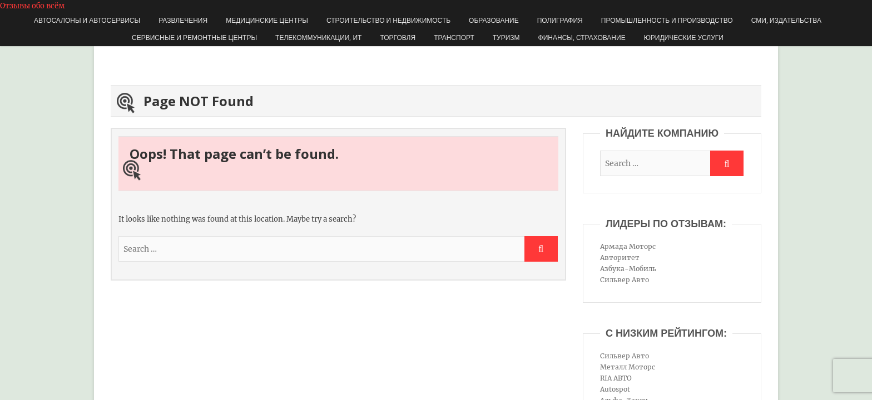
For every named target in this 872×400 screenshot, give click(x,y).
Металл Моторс (627, 367)
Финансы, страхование (582, 37)
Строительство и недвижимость (388, 20)
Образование (494, 20)
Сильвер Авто (624, 280)
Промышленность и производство (667, 20)
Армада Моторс (628, 246)
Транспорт (454, 37)
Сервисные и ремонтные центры (194, 37)
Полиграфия (560, 20)
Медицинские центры (267, 20)
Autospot (615, 389)
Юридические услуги (684, 37)
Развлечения (182, 20)
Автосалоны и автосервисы (87, 20)
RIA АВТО (616, 378)
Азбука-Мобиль (628, 268)
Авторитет (620, 257)
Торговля (397, 37)
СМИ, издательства (786, 20)
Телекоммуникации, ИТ (318, 37)
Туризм (506, 37)
